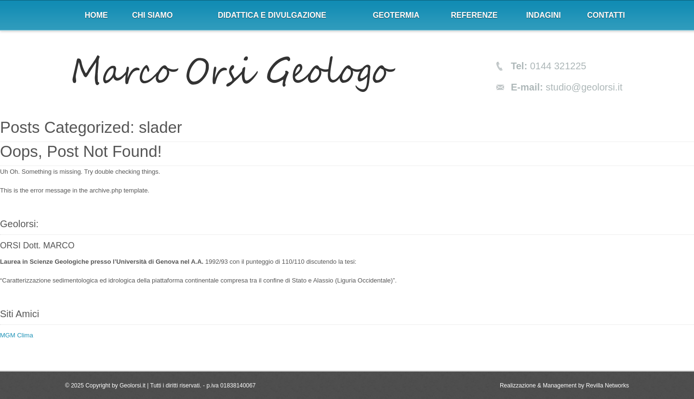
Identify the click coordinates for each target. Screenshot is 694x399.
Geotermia (396, 15)
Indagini (543, 15)
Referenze (474, 15)
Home (96, 15)
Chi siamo (152, 15)
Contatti (606, 15)
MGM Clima (16, 335)
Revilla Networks (607, 385)
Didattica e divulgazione (272, 15)
